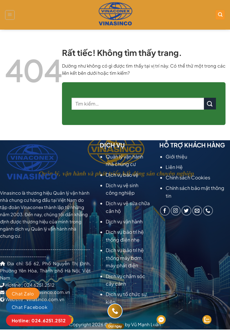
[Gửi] (210, 103)
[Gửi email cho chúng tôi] (197, 211)
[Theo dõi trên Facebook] (165, 211)
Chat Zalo (23, 293)
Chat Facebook (29, 307)
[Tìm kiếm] (220, 15)
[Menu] (10, 15)
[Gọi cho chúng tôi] (208, 211)
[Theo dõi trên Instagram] (176, 211)
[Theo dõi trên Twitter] (186, 211)
